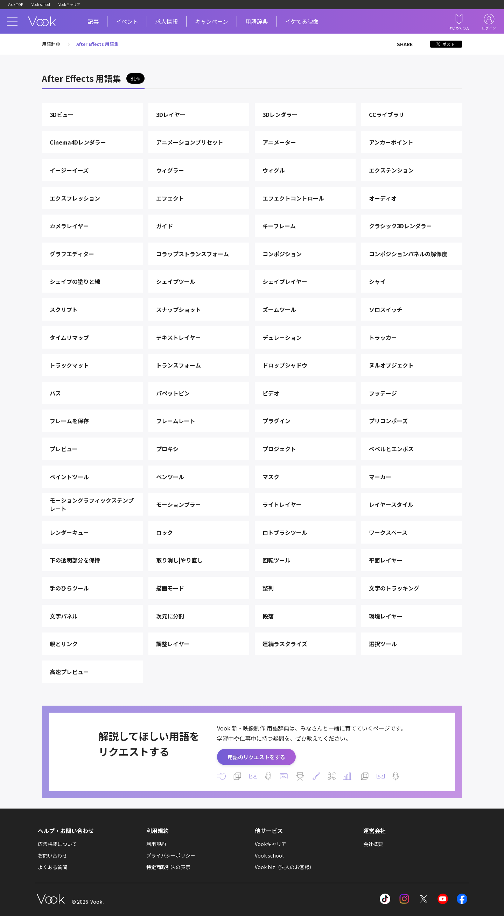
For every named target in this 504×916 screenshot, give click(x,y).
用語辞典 (256, 21)
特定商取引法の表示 (168, 866)
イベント (127, 21)
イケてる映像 (301, 21)
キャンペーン (211, 21)
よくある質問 (52, 866)
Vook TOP (15, 4)
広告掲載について (57, 843)
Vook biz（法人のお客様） (284, 866)
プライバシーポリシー (170, 855)
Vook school (40, 4)
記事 (93, 21)
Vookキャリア (69, 4)
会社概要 (373, 843)
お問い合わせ (52, 855)
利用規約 (156, 843)
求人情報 (166, 21)
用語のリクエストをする (256, 757)
